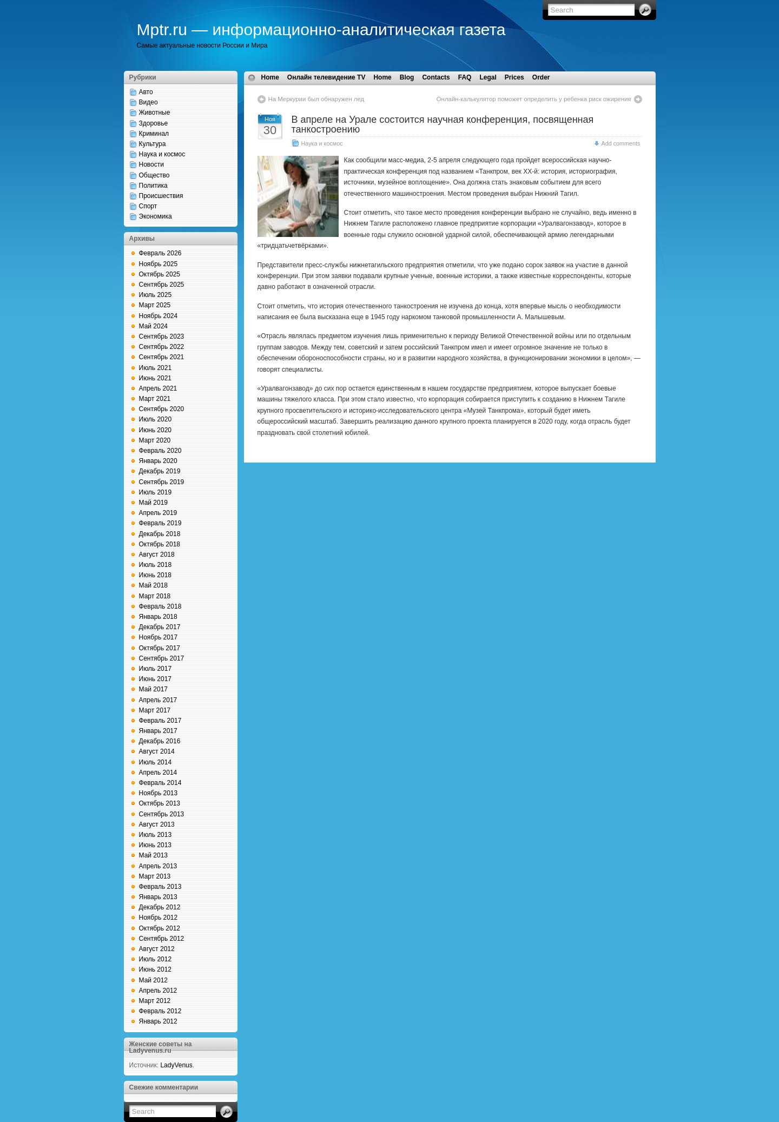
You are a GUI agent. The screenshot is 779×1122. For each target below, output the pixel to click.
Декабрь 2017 (160, 627)
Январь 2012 (158, 1021)
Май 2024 (153, 326)
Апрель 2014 (158, 772)
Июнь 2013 (155, 845)
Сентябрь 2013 (161, 814)
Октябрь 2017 (160, 648)
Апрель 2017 (158, 700)
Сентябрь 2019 (161, 482)
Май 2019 (153, 502)
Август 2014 (157, 751)
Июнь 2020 (155, 430)
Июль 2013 (155, 835)
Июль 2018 (155, 565)
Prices (514, 77)
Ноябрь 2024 (158, 316)
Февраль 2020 (160, 450)
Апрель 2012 (158, 990)
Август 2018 (157, 554)
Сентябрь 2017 (161, 658)
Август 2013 (157, 824)
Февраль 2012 (160, 1011)
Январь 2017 (158, 731)
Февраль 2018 (160, 606)
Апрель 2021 (158, 388)
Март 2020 (155, 440)
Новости (151, 164)
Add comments (620, 143)
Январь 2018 (158, 617)
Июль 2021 (155, 368)
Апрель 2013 (158, 866)
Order (541, 77)
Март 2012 (155, 1001)
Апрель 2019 (158, 513)
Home (270, 77)
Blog (407, 77)
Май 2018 (153, 585)
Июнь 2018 (155, 575)
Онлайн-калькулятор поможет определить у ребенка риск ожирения (534, 99)
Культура (152, 144)
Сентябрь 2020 (161, 409)
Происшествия (161, 196)
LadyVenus (176, 1065)
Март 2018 (155, 596)
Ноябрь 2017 (158, 637)
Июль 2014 (155, 762)
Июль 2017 (155, 668)
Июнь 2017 (155, 679)
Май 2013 (153, 855)
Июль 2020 (155, 419)
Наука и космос (162, 154)
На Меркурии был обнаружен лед (316, 99)
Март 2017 (155, 710)
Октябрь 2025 (160, 274)
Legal (487, 77)
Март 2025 (155, 305)
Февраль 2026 (160, 253)
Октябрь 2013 (160, 803)
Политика (153, 185)
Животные (154, 112)
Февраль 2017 (160, 720)
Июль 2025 (155, 295)
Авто (146, 92)
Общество (154, 175)
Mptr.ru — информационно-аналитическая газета (321, 29)
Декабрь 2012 (160, 907)
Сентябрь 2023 (161, 336)
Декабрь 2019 (160, 471)
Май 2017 (153, 689)
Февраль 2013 (160, 886)
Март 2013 (155, 876)
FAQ (465, 77)
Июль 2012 (155, 959)
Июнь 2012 (155, 969)
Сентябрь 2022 (161, 347)
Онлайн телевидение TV (326, 77)
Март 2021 (155, 398)
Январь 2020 (158, 461)
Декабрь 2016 (160, 741)
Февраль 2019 (160, 523)
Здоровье (153, 123)
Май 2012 (153, 980)
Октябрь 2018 (160, 544)
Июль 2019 (155, 492)
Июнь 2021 (155, 378)
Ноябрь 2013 (158, 793)
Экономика (155, 216)
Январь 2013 (158, 897)
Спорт (148, 206)
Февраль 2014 (160, 783)
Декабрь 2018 (160, 534)
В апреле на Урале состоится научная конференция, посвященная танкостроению (443, 124)
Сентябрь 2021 (161, 357)
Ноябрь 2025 (158, 264)
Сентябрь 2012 (161, 938)
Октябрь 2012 (160, 928)
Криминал (154, 133)
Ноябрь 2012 (158, 917)
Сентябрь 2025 (161, 284)
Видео (148, 102)
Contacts (436, 77)
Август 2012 (157, 949)
